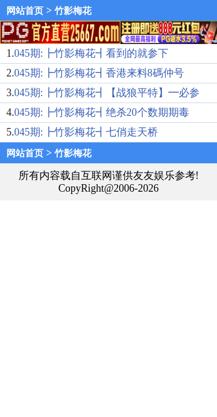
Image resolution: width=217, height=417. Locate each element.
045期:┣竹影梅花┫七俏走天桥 (86, 132)
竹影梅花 (72, 11)
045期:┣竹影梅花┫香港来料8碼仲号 (99, 73)
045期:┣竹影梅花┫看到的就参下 (91, 53)
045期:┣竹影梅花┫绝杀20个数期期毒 (101, 112)
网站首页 (24, 11)
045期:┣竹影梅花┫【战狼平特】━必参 (107, 92)
